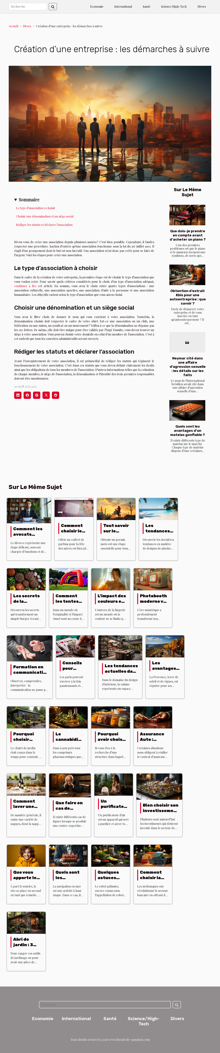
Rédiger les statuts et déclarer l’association (44, 225)
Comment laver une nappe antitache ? (26, 809)
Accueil (13, 26)
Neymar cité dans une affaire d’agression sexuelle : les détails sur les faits (188, 366)
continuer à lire (26, 286)
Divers (201, 6)
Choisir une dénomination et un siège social (45, 216)
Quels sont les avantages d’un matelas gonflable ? (187, 430)
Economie (96, 6)
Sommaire (29, 199)
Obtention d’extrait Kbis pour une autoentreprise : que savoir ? (188, 297)
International (123, 6)
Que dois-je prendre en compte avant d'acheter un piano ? (188, 235)
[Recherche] (28, 6)
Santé (146, 6)
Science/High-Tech (174, 6)
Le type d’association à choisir (35, 208)
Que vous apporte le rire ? (24, 878)
